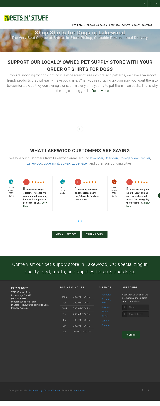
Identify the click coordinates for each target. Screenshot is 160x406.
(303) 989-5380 (19, 298)
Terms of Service (52, 390)
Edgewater (80, 163)
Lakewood (34, 163)
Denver (145, 158)
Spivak (65, 163)
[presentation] (139, 322)
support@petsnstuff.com (23, 301)
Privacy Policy (35, 390)
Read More (100, 91)
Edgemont (51, 163)
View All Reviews (66, 234)
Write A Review (94, 234)
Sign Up (131, 335)
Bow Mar (96, 158)
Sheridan (111, 158)
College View (128, 158)
